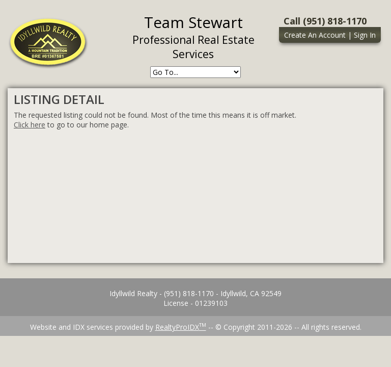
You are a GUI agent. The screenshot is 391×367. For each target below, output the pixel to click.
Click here (29, 124)
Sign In (365, 35)
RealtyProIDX (180, 327)
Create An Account (315, 35)
